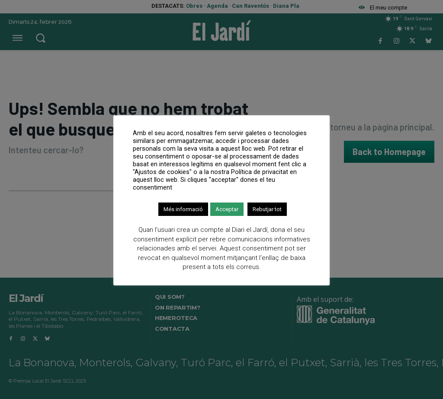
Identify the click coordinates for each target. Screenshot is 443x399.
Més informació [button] (183, 209)
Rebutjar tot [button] (267, 209)
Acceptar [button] (226, 209)
